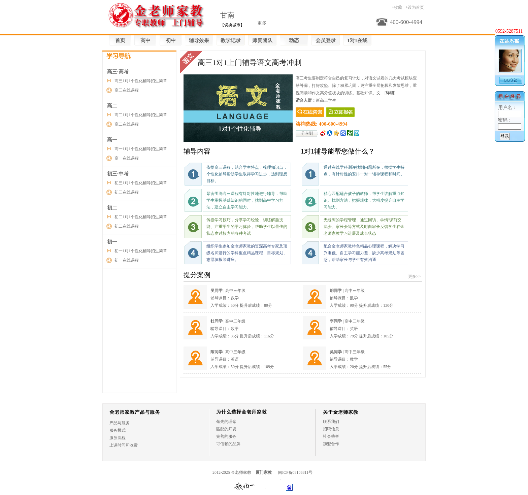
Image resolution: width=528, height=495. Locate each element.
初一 (112, 241)
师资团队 (262, 40)
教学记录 (231, 40)
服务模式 (117, 430)
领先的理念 (226, 421)
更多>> (414, 276)
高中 (145, 40)
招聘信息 (331, 429)
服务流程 (117, 437)
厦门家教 (264, 472)
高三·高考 (118, 71)
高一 (112, 139)
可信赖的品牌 (228, 443)
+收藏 (397, 7)
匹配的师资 (226, 429)
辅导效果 (199, 40)
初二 (112, 207)
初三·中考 (118, 173)
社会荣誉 (331, 436)
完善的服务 (226, 436)
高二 (112, 105)
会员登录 (326, 40)
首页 (120, 40)
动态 (294, 40)
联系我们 (331, 421)
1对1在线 (357, 40)
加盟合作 (331, 443)
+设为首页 (414, 7)
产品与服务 (119, 423)
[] (390, 93)
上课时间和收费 (123, 445)
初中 (171, 40)
